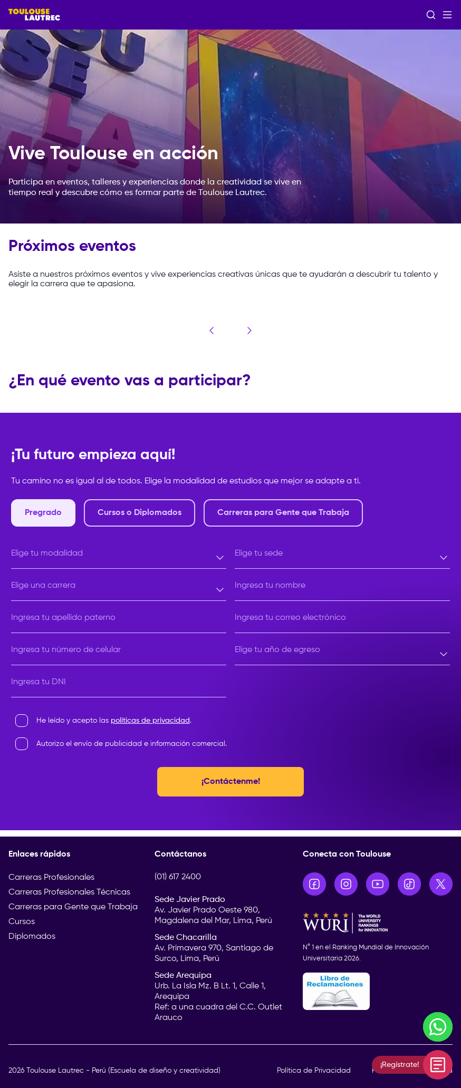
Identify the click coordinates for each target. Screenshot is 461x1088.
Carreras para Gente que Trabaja (73, 907)
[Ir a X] (441, 884)
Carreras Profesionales (51, 877)
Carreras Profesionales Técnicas (69, 892)
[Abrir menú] (447, 14)
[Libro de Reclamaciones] (378, 991)
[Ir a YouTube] (377, 884)
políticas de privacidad (150, 720)
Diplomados (31, 936)
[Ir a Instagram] (346, 884)
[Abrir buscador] (431, 14)
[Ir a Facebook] (314, 884)
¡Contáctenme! (230, 782)
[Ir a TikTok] (409, 884)
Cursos (21, 922)
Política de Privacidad (314, 1070)
